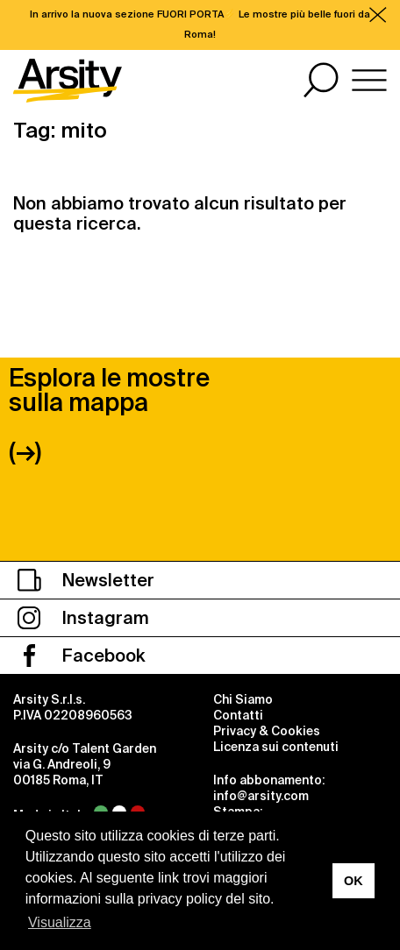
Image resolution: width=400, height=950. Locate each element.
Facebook (81, 655)
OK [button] (353, 881)
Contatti (238, 715)
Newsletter (86, 580)
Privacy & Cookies (266, 731)
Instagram (83, 617)
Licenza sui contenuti (276, 747)
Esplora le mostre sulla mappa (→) (109, 415)
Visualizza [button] (59, 922)
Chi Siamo (243, 699)
